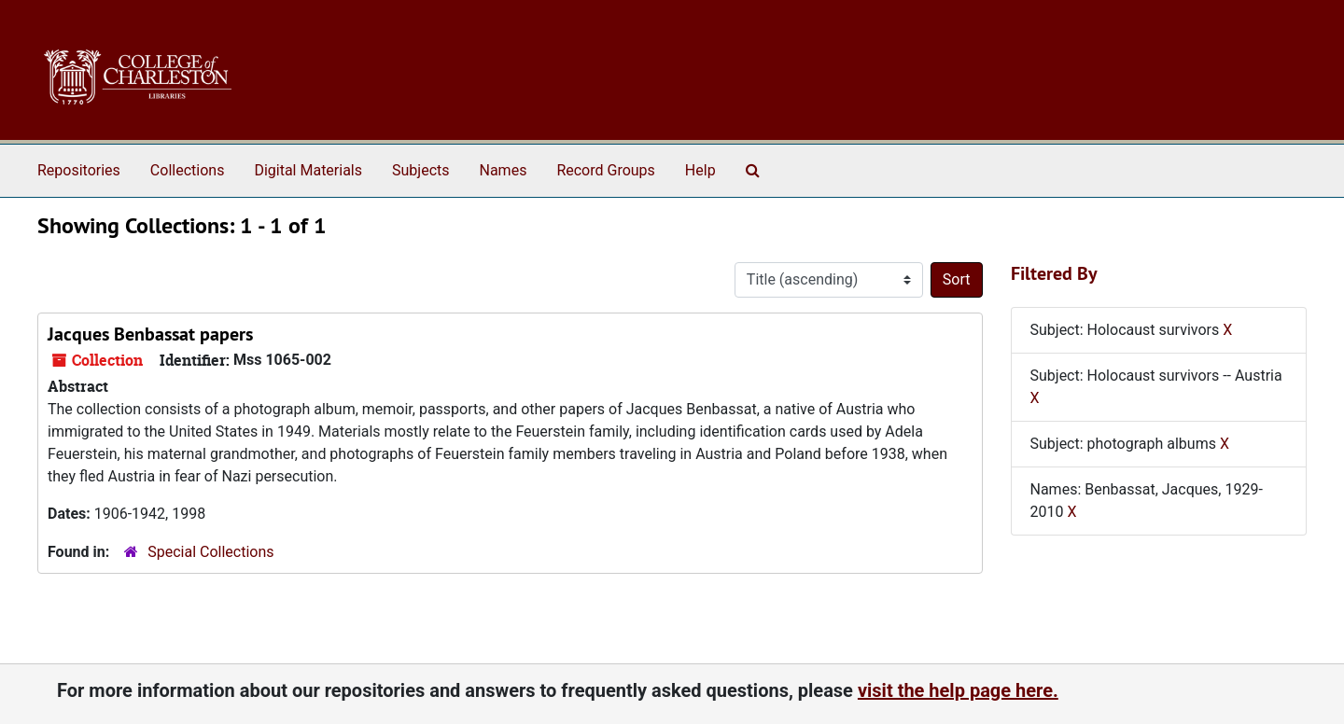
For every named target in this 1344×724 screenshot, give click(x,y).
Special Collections (210, 552)
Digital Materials (308, 170)
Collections (187, 170)
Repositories (78, 170)
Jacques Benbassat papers (150, 334)
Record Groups (605, 170)
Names (503, 170)
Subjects (420, 170)
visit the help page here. (958, 690)
